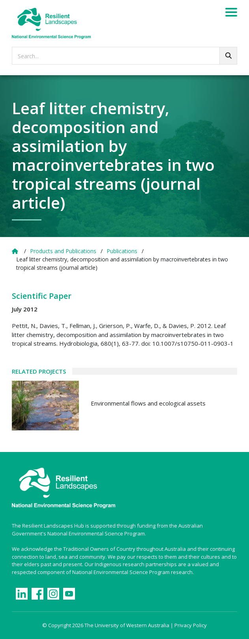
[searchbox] (124, 56)
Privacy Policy (190, 625)
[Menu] (231, 13)
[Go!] (228, 56)
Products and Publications (63, 251)
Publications (122, 251)
